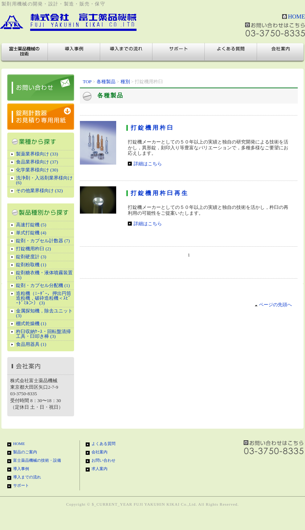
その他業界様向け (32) (39, 190)
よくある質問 (231, 52)
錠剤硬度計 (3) (31, 256)
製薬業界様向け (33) (37, 154)
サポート (178, 52)
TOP (87, 81)
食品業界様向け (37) (37, 162)
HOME (296, 16)
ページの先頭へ (273, 304)
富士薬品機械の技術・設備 (24, 52)
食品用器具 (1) (31, 344)
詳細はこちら (148, 163)
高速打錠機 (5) (31, 224)
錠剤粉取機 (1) (31, 264)
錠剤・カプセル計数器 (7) (43, 240)
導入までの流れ (126, 52)
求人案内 (99, 468)
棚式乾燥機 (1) (31, 323)
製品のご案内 (25, 452)
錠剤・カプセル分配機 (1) (43, 285)
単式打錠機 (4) (31, 232)
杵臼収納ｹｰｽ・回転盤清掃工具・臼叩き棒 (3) (43, 334)
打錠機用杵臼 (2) (33, 248)
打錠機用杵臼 (152, 128)
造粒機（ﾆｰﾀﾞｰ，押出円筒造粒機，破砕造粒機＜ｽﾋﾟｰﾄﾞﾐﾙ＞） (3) (43, 298)
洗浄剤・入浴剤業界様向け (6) (44, 180)
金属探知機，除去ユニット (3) (44, 313)
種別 (125, 81)
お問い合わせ (103, 460)
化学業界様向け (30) (37, 170)
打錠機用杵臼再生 (160, 193)
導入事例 (74, 52)
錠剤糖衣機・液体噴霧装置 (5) (44, 275)
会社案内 (280, 52)
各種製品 (106, 81)
